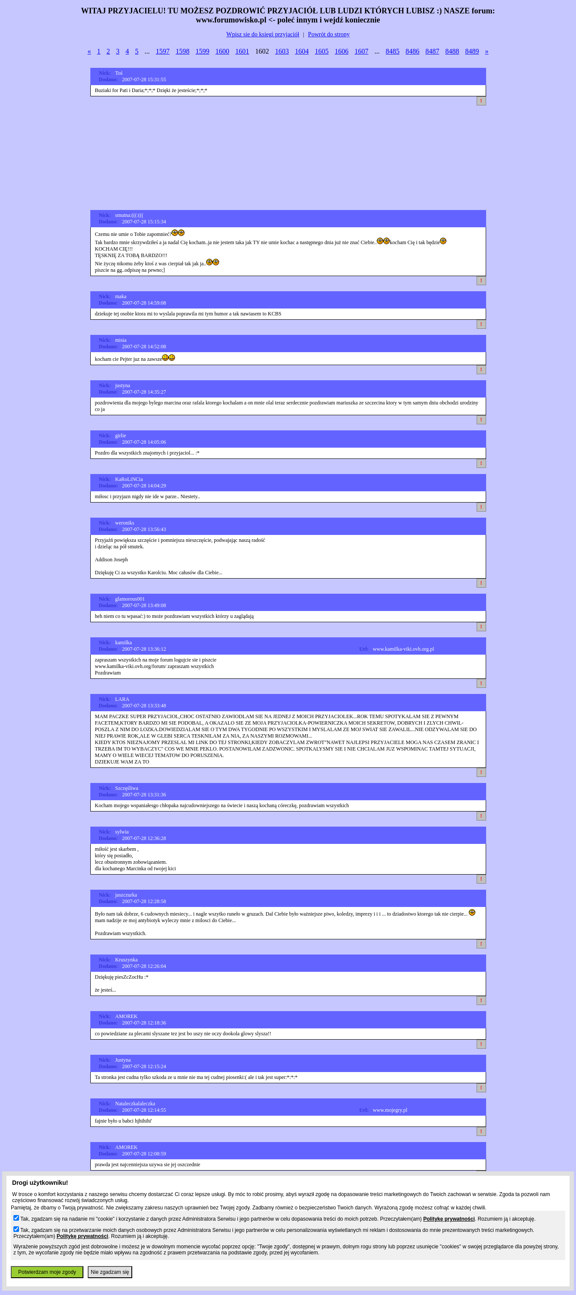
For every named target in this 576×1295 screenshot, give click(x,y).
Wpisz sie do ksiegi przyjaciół (262, 34)
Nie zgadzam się (110, 1272)
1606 (342, 51)
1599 (203, 51)
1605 (322, 51)
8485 (393, 51)
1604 (302, 51)
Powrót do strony (329, 34)
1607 (362, 51)
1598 (183, 51)
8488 (452, 51)
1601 (242, 51)
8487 (432, 51)
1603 (282, 51)
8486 (413, 51)
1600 (222, 51)
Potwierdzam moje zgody (47, 1272)
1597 (163, 51)
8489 (472, 51)
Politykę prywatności (448, 1219)
